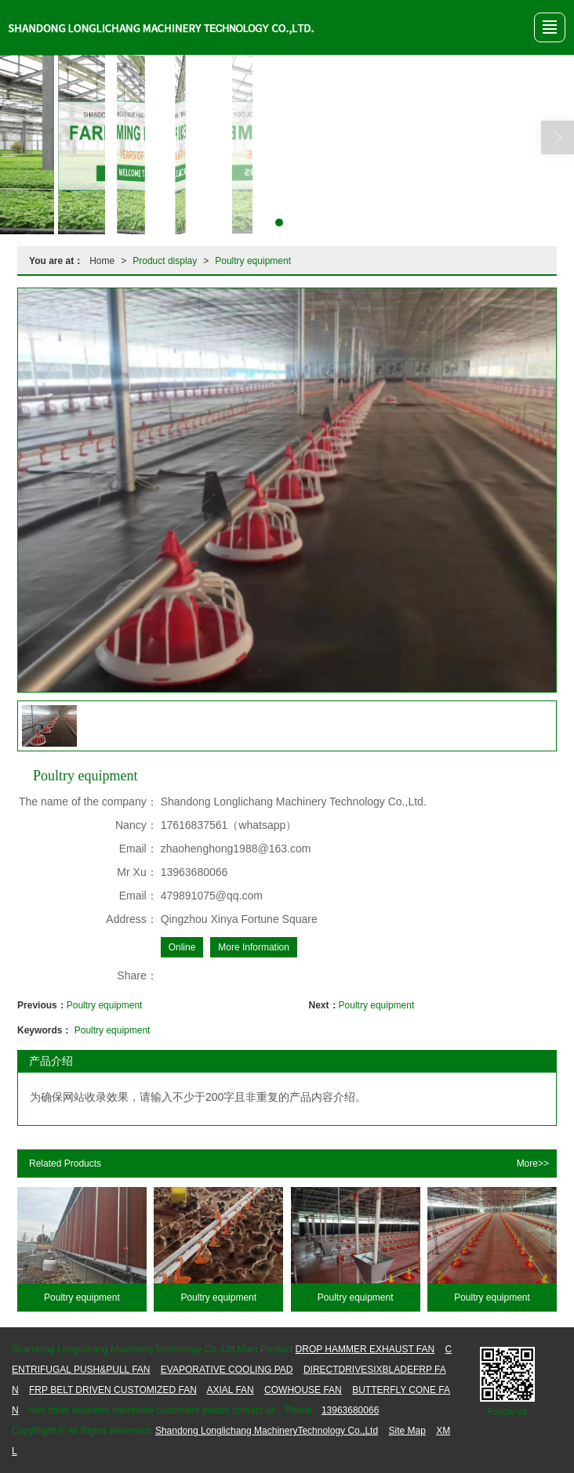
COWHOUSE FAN (303, 1389)
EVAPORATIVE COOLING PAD (227, 1369)
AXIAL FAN (230, 1389)
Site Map (406, 1430)
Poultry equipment (253, 260)
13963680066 (350, 1410)
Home (101, 260)
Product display (165, 260)
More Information (253, 947)
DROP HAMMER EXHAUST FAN (365, 1349)
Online (182, 947)
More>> (533, 1163)
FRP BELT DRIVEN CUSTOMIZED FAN (113, 1389)
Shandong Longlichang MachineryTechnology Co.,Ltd (266, 1430)
